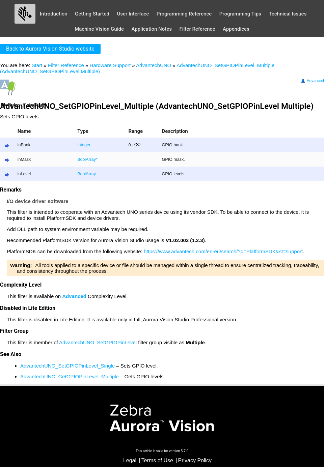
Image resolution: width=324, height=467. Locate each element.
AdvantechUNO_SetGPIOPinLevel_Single (67, 366)
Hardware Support (110, 65)
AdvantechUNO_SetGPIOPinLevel (98, 342)
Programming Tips (240, 14)
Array (91, 159)
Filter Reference (197, 29)
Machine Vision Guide (99, 29)
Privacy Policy (195, 460)
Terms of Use (157, 460)
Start (37, 65)
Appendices (236, 29)
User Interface (133, 14)
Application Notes (151, 29)
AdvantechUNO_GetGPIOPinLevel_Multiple (69, 376)
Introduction (54, 14)
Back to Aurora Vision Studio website (50, 49)
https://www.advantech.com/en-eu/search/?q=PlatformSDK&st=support (223, 251)
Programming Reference (184, 14)
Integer (83, 145)
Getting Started (92, 14)
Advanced (312, 81)
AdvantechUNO (153, 65)
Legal (129, 460)
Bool (81, 159)
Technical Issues (287, 14)
